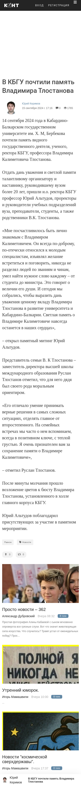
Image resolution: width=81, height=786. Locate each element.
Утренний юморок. (20, 690)
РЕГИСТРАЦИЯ (58, 5)
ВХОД (39, 5)
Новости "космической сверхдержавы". (24, 759)
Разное (7, 542)
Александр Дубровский (18, 616)
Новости (25, 542)
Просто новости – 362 (24, 609)
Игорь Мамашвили (15, 697)
